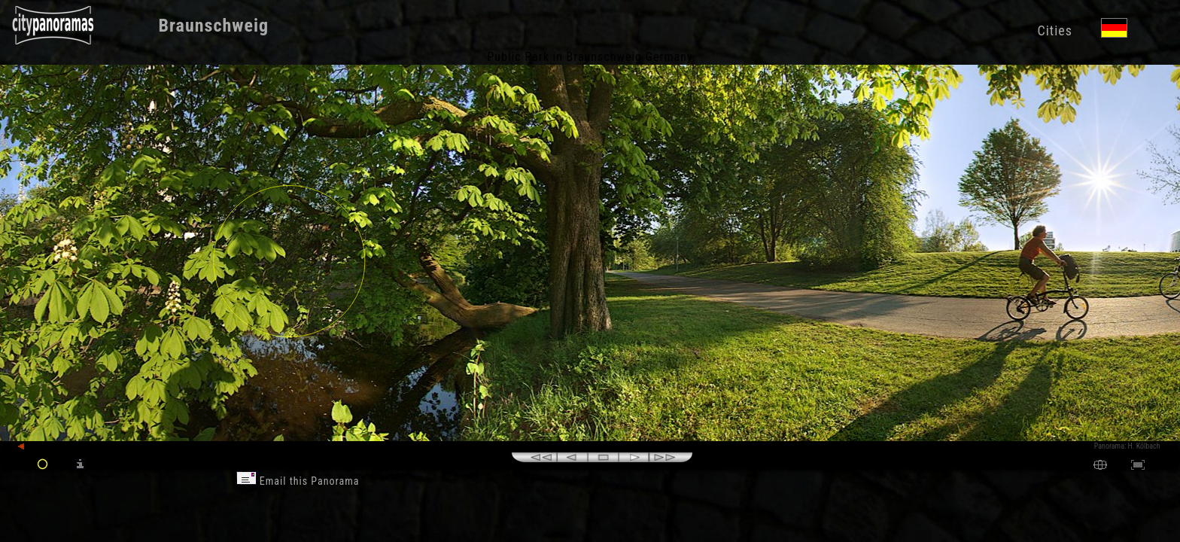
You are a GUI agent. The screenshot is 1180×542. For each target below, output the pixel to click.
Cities (1054, 30)
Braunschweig (214, 25)
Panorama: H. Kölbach (1127, 446)
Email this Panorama (298, 481)
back (31, 447)
